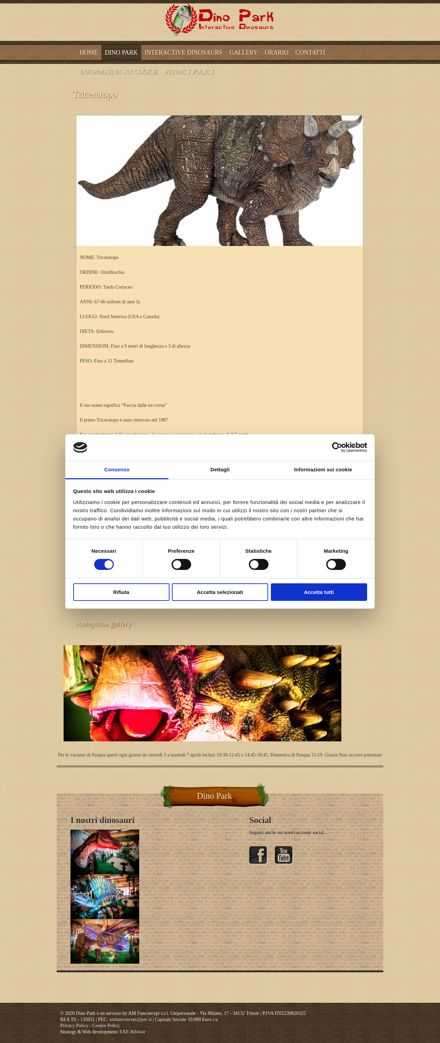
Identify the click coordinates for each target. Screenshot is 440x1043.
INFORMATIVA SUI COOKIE (119, 71)
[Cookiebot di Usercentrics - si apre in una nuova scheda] (337, 447)
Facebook (258, 855)
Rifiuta (121, 592)
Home (89, 52)
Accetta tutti (319, 592)
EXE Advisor (132, 1031)
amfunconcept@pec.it (130, 1019)
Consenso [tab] (116, 469)
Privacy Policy (190, 71)
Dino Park (121, 52)
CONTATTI (310, 52)
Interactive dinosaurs (184, 52)
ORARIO (276, 52)
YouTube (284, 855)
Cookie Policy (106, 1025)
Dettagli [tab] (220, 469)
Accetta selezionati (220, 592)
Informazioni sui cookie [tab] (323, 469)
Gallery (243, 52)
